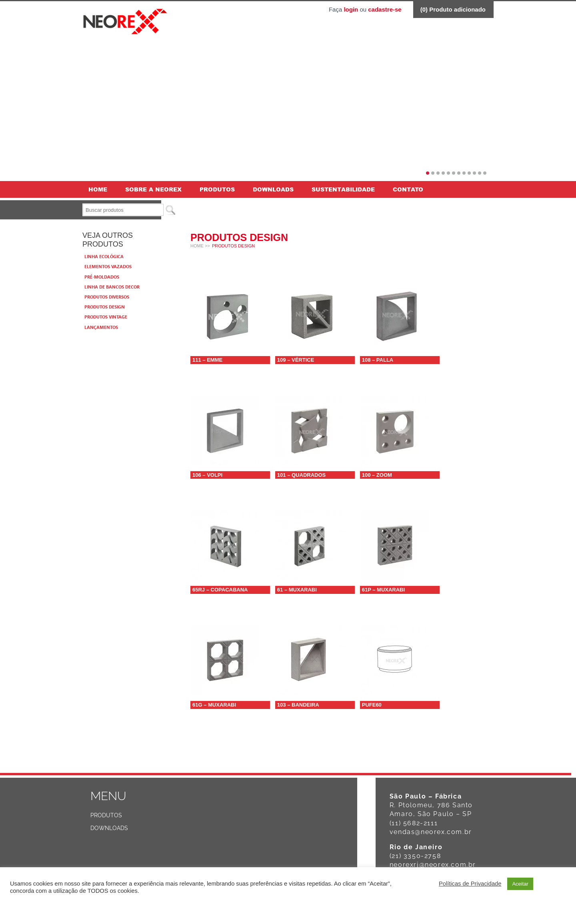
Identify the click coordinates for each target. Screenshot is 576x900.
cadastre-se (384, 9)
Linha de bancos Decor (112, 286)
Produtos (217, 189)
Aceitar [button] (520, 884)
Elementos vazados (108, 266)
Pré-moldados (101, 276)
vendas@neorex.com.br (431, 832)
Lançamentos (101, 327)
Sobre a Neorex (153, 189)
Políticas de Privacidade (470, 883)
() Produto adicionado (453, 9)
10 (474, 173)
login (351, 9)
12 (484, 173)
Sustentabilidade (343, 189)
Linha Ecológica (104, 256)
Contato (408, 189)
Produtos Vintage (105, 316)
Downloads (273, 189)
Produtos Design (104, 306)
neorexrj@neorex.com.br (433, 864)
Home (97, 189)
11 (479, 173)
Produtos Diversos (106, 296)
